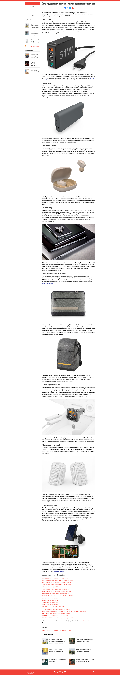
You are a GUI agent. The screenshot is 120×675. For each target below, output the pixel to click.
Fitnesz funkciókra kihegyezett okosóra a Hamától (34, 65)
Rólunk (32, 16)
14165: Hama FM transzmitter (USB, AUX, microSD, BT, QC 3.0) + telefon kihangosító (64, 611)
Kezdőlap (32, 7)
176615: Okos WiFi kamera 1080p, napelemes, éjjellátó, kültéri (58, 618)
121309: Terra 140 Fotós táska (50, 604)
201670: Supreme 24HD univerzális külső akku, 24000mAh (57, 580)
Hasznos (32, 13)
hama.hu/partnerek (89, 621)
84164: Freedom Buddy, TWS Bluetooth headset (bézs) (56, 587)
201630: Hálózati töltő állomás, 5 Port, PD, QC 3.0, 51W (56, 578)
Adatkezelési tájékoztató (30, 673)
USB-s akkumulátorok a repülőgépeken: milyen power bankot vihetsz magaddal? (57, 641)
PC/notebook (63, 630)
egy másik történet (59, 571)
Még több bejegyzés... (35, 46)
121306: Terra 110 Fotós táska (50, 598)
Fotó (70, 630)
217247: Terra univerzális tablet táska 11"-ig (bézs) (55, 607)
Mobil (43, 630)
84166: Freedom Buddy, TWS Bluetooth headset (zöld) (56, 591)
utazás (48, 630)
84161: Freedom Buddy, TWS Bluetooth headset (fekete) (57, 582)
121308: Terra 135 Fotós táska (50, 602)
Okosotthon (55, 630)
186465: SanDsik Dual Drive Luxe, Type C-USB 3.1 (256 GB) (57, 596)
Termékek (32, 10)
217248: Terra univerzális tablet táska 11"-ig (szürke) (56, 609)
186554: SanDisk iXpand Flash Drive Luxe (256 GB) (55, 593)
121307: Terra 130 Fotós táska (50, 600)
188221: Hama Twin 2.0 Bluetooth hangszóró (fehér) (55, 616)
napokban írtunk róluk (47, 283)
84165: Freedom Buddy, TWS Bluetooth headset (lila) (56, 589)
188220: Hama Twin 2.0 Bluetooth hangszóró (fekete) (56, 613)
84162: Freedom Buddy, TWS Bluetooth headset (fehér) (56, 584)
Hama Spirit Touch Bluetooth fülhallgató (35, 33)
